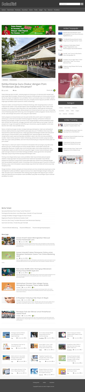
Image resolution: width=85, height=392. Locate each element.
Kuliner (31, 10)
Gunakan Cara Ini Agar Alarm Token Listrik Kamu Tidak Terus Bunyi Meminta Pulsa (72, 61)
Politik (36, 10)
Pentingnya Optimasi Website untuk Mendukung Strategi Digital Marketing (18, 334)
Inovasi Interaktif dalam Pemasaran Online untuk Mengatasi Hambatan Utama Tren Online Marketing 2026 (35, 254)
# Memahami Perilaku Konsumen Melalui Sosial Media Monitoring (72, 143)
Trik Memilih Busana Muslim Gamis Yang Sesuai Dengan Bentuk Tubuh (72, 40)
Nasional (50, 10)
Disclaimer (52, 382)
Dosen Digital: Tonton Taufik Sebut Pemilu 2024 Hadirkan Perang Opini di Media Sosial (45, 346)
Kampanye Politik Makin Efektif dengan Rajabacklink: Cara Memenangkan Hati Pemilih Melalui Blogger (70, 48)
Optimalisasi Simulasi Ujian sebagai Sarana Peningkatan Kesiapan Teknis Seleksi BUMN (32, 284)
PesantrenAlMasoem (25, 227)
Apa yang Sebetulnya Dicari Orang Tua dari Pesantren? (16, 211)
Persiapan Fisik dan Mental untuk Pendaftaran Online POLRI (33, 313)
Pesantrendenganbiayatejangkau (41, 227)
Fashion (4, 10)
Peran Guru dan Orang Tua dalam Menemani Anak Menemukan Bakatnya (21, 220)
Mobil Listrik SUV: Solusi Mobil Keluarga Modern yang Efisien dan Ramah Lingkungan (18, 357)
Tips (45, 10)
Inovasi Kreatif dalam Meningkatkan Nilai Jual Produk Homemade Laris (33, 239)
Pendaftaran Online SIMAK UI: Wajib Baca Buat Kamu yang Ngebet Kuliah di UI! (74, 346)
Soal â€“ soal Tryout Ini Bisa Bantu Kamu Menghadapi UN (72, 54)
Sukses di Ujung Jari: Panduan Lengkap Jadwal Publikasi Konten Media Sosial (74, 334)
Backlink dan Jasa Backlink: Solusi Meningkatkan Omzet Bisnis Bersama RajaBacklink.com (73, 34)
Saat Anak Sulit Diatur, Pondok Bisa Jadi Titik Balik (15, 223)
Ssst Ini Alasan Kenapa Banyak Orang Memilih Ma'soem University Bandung (46, 334)
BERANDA (5, 80)
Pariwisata (17, 10)
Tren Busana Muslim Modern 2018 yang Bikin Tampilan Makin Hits (72, 125)
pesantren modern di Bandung (26, 101)
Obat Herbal (10, 10)
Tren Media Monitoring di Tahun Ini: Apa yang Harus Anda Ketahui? (72, 131)
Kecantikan (25, 10)
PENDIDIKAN (13, 80)
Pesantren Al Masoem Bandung (25, 105)
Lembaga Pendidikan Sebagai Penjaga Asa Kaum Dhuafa (16, 215)
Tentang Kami (36, 382)
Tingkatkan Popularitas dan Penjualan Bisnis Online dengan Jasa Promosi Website (46, 357)
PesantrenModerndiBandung (10, 227)
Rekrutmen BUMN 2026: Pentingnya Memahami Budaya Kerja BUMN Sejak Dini (33, 270)
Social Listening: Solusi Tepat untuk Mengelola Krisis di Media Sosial (72, 149)
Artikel (44, 382)
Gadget (41, 10)
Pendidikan (57, 10)
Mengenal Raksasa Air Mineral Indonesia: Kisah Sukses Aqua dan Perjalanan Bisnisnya (46, 371)
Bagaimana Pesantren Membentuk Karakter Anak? (15, 218)
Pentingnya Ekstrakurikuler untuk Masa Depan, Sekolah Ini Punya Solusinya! (22, 213)
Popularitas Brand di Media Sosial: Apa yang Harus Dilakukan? (73, 137)
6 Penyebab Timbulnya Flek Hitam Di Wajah (32, 298)
